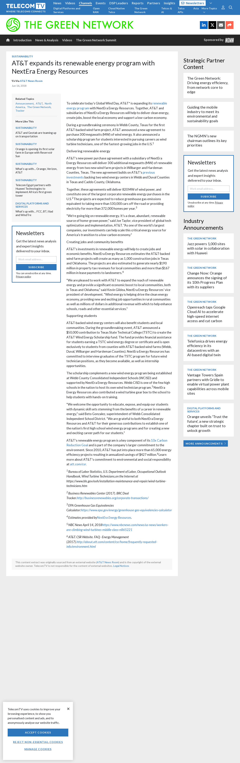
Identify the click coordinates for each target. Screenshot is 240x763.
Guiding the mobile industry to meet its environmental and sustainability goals (203, 114)
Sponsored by (219, 40)
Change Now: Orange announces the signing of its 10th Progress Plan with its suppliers (207, 280)
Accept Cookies (38, 732)
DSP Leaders (118, 3)
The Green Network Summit (96, 40)
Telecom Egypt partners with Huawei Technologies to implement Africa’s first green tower (33, 190)
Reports (138, 3)
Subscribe (36, 267)
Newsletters (192, 3)
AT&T (39, 103)
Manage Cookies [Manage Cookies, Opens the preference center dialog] (38, 749)
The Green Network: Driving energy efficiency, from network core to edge (207, 85)
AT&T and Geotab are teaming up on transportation (35, 134)
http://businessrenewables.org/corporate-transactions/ (113, 498)
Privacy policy (23, 276)
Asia (196, 8)
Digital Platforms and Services (66, 10)
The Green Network (140, 10)
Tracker (19, 110)
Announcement (24, 103)
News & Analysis (46, 40)
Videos (70, 3)
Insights (169, 3)
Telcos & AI (166, 10)
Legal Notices (121, 565)
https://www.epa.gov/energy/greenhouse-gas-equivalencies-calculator (126, 510)
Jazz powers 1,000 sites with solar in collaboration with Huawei (208, 248)
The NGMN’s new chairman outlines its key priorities (207, 140)
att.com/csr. (78, 464)
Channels (85, 3)
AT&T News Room (31, 80)
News (57, 3)
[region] (38, 731)
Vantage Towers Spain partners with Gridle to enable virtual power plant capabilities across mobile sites (208, 384)
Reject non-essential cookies (38, 742)
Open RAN (96, 10)
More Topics (209, 10)
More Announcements (206, 443)
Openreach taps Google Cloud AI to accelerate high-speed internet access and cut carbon (206, 314)
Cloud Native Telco (116, 10)
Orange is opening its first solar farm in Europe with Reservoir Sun (35, 152)
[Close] (68, 709)
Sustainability (22, 56)
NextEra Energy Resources (114, 518)
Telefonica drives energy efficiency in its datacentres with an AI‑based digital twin (207, 348)
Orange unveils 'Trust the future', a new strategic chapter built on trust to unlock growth (207, 423)
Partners (153, 3)
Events (101, 3)
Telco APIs (181, 10)
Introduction (22, 40)
